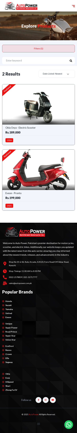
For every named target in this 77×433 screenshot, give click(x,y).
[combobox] (57, 74)
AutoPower (34, 414)
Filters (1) (38, 48)
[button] (38, 423)
